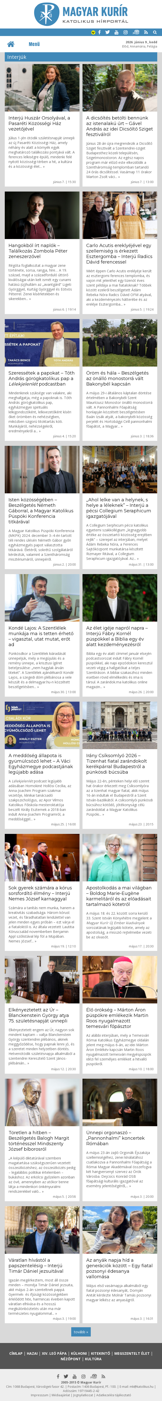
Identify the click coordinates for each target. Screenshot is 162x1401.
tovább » (81, 1331)
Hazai (32, 1353)
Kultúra (93, 1358)
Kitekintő (100, 1353)
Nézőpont (71, 1358)
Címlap (16, 1353)
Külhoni (79, 1353)
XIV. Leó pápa (54, 1353)
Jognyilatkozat (83, 1395)
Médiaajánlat (61, 1395)
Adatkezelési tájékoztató (113, 1395)
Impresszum (39, 1395)
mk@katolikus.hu (141, 1386)
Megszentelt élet (132, 1353)
